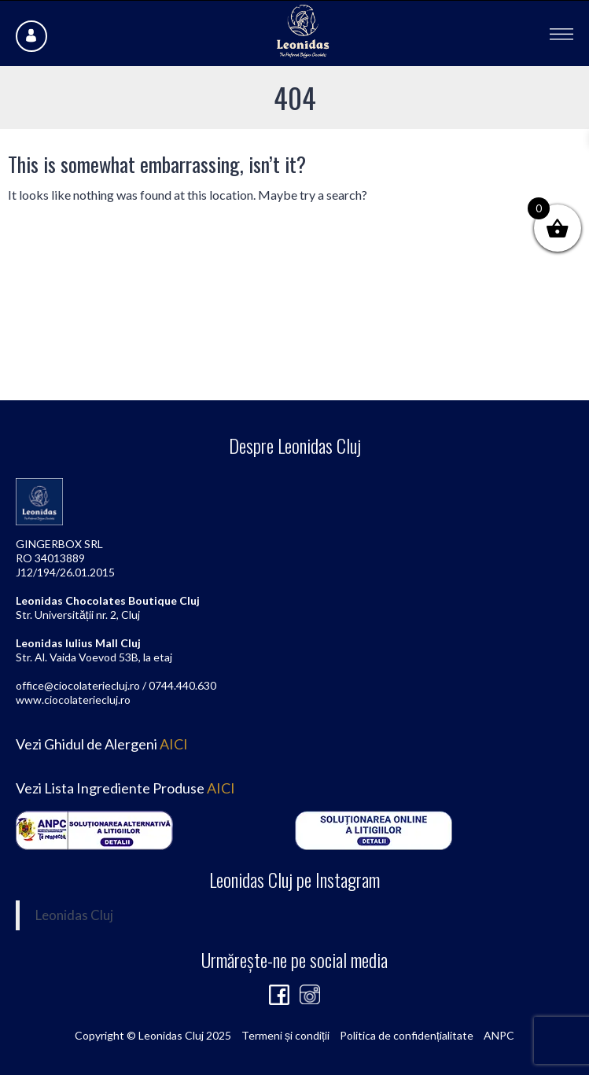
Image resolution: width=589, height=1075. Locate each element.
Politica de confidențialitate (406, 1035)
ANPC (499, 1035)
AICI (174, 744)
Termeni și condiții (285, 1035)
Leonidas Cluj (74, 915)
